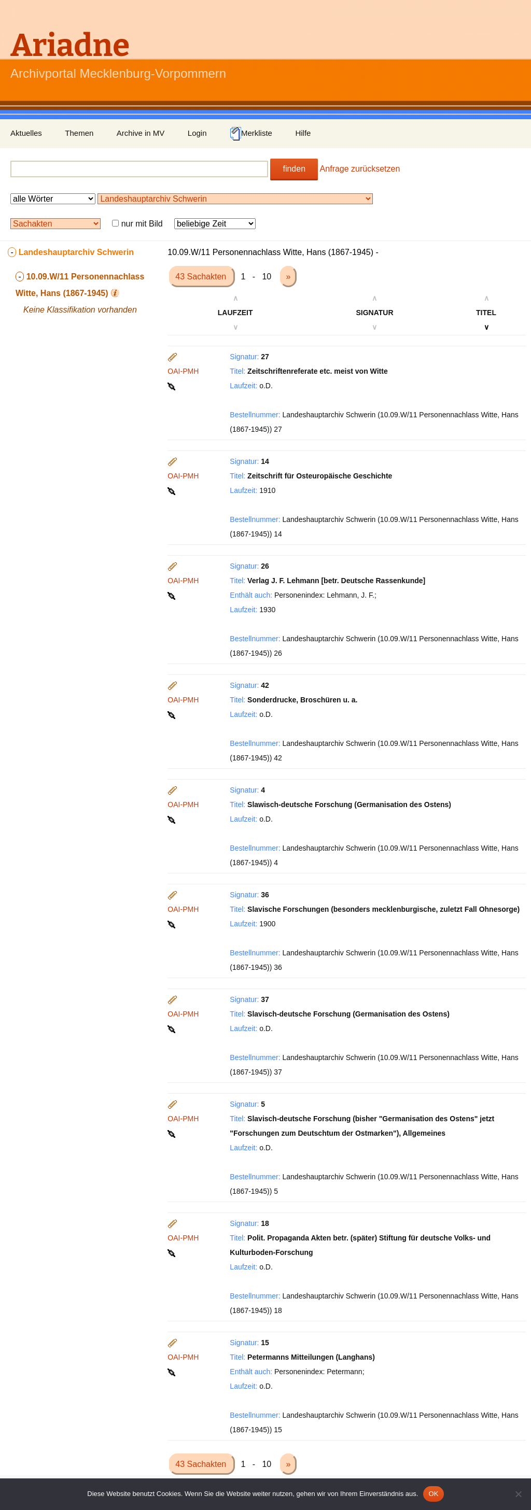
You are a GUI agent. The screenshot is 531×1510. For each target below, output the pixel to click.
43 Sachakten (201, 276)
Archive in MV (141, 133)
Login (197, 133)
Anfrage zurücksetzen (360, 168)
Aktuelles (26, 133)
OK (433, 1494)
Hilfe (303, 133)
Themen (79, 133)
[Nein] (518, 1494)
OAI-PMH (183, 371)
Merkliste (251, 133)
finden (294, 168)
